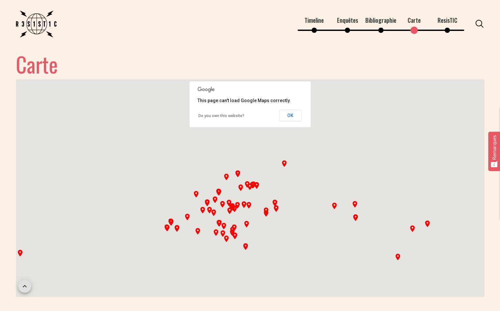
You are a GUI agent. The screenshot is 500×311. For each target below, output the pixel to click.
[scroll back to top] (24, 286)
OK (290, 115)
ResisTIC (447, 20)
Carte (414, 20)
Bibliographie (380, 20)
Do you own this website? (221, 116)
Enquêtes (347, 20)
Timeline (314, 20)
